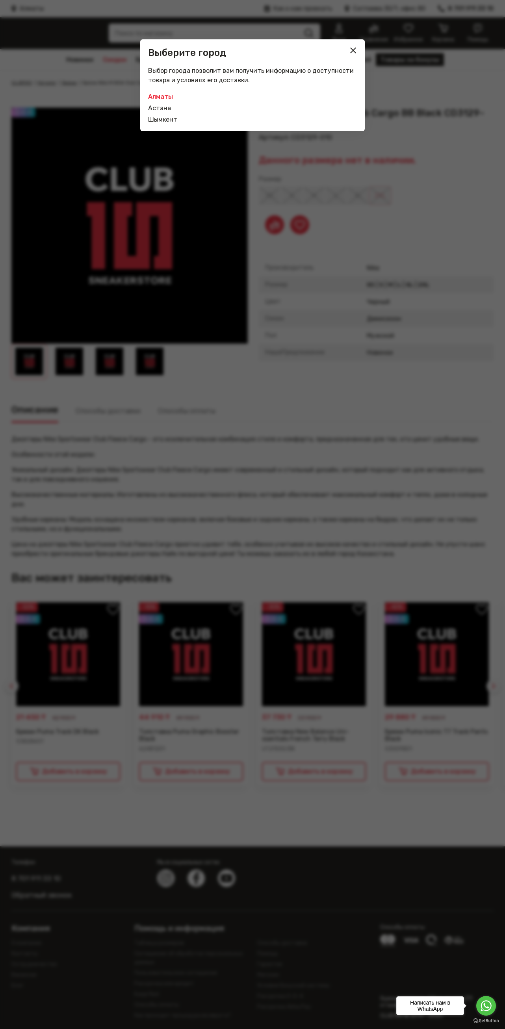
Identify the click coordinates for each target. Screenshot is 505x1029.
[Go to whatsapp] (486, 1006)
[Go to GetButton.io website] (486, 1020)
